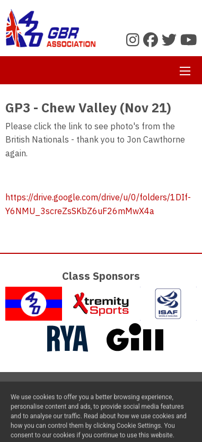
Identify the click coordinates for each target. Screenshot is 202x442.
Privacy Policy (126, 394)
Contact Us (71, 394)
